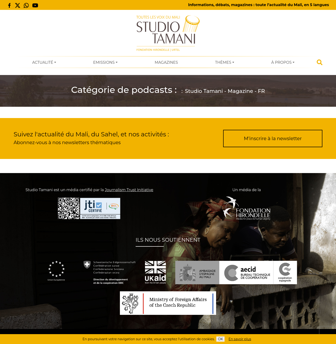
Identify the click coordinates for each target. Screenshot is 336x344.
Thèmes (223, 62)
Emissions (104, 62)
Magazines (166, 62)
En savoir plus (240, 339)
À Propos (281, 62)
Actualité (42, 62)
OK (220, 339)
